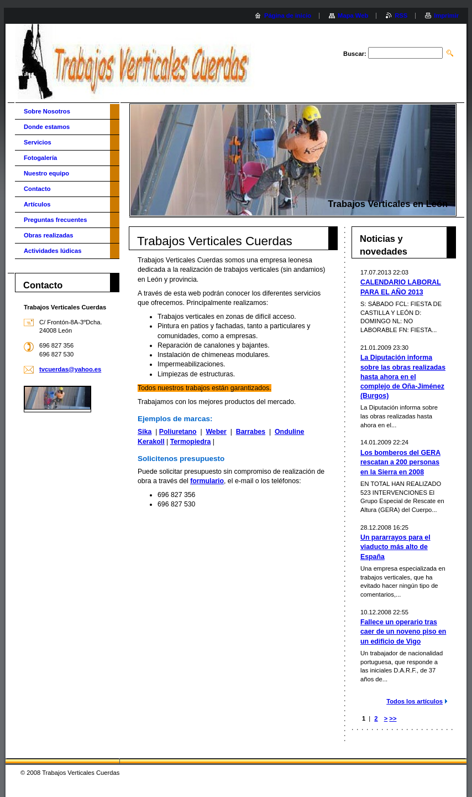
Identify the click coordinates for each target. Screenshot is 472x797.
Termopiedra (190, 442)
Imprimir (446, 15)
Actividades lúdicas (52, 250)
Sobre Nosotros (47, 111)
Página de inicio (287, 15)
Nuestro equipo (46, 173)
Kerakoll (151, 442)
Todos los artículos (414, 701)
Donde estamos (47, 126)
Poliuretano (178, 432)
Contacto (37, 188)
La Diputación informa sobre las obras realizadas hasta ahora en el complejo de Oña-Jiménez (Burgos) (402, 377)
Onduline (289, 432)
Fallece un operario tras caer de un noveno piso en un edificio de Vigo (403, 631)
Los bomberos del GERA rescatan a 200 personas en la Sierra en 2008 (400, 462)
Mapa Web (353, 15)
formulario (207, 481)
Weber (216, 432)
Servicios (37, 142)
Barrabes (250, 432)
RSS (401, 15)
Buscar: (354, 53)
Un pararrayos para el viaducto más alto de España (395, 547)
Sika (144, 432)
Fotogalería (40, 157)
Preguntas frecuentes (55, 219)
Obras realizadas (49, 235)
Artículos (37, 204)
